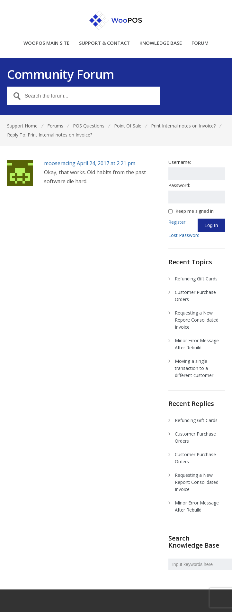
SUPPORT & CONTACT (104, 43)
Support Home (22, 126)
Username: (179, 162)
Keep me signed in (194, 211)
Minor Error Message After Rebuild (197, 344)
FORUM (200, 43)
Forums (55, 126)
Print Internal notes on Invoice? (183, 126)
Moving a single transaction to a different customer (194, 368)
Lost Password (184, 235)
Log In (211, 225)
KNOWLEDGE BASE (160, 43)
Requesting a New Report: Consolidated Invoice (197, 320)
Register (176, 222)
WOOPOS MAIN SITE (46, 43)
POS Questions (88, 126)
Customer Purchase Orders (195, 295)
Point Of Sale (127, 126)
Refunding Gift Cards (196, 279)
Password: (179, 185)
